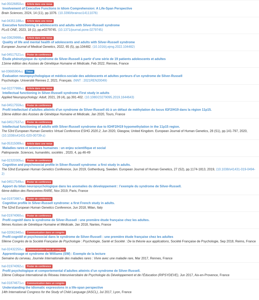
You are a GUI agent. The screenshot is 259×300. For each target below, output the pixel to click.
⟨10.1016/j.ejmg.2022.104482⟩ (113, 46)
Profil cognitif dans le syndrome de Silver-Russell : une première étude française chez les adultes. (75, 220)
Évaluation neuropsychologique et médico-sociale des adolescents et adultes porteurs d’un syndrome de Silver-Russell (92, 76)
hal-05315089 (13, 143)
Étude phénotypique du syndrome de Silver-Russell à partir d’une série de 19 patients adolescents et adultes (84, 59)
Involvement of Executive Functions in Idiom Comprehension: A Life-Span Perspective (67, 8)
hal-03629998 (13, 37)
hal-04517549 (13, 181)
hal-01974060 (13, 215)
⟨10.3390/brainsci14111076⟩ (78, 13)
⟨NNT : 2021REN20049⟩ (90, 80)
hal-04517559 (13, 105)
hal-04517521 (13, 54)
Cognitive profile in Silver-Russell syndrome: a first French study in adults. (58, 203)
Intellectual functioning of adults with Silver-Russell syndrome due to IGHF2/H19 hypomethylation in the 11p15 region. (91, 126)
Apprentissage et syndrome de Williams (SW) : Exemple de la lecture (53, 253)
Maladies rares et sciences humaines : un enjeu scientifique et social (54, 148)
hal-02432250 (13, 249)
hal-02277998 (13, 88)
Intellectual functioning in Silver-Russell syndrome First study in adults (55, 93)
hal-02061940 (13, 232)
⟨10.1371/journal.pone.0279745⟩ (80, 29)
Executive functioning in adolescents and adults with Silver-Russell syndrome (61, 25)
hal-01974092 (13, 266)
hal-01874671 (13, 283)
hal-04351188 (13, 20)
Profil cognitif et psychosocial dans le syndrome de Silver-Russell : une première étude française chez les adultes (87, 236)
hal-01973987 (13, 198)
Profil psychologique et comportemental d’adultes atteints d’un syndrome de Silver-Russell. (71, 270)
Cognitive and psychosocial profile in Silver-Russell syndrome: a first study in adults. (66, 164)
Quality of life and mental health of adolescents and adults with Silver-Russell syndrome (68, 42)
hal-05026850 (13, 4)
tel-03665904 (12, 71)
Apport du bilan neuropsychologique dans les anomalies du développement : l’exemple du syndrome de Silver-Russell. (91, 186)
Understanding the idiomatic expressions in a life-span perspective (52, 287)
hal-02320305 (13, 160)
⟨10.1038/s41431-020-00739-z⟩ (23, 135)
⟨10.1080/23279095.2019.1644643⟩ (109, 97)
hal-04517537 (13, 122)
